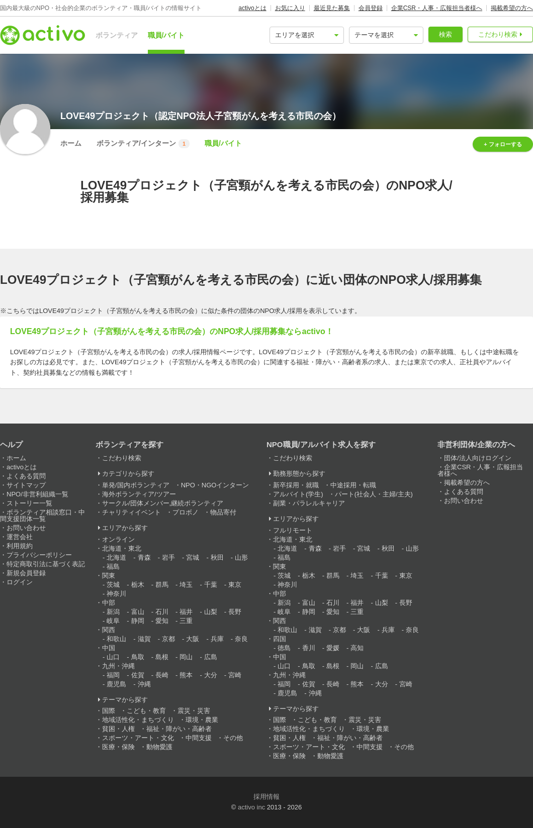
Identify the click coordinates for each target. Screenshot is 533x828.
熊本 (186, 675)
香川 (308, 648)
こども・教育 (146, 710)
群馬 (161, 584)
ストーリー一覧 (29, 503)
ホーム (70, 143)
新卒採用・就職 (296, 485)
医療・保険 (118, 747)
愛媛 (332, 648)
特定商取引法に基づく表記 (46, 564)
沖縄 (144, 684)
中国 (108, 648)
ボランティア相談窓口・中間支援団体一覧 (42, 515)
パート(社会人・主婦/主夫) (374, 494)
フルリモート (292, 530)
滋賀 (144, 639)
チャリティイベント (131, 512)
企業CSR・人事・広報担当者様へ (436, 8)
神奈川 (116, 593)
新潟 (113, 611)
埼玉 (186, 584)
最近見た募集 (332, 8)
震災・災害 (193, 710)
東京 (234, 584)
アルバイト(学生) (298, 494)
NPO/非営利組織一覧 (37, 494)
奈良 (241, 639)
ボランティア (117, 35)
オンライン (118, 539)
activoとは (252, 8)
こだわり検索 (497, 34)
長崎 (161, 675)
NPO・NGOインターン (215, 485)
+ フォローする (502, 144)
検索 (445, 34)
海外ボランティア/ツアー (139, 494)
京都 (168, 639)
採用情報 (266, 796)
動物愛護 (159, 747)
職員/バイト (166, 35)
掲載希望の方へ (512, 8)
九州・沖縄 (118, 666)
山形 (241, 557)
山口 (113, 657)
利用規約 (20, 546)
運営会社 (20, 537)
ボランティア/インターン (143, 143)
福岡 (113, 675)
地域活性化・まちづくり (138, 719)
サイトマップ (26, 485)
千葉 (210, 584)
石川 (161, 611)
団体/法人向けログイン (477, 458)
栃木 (137, 584)
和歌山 (116, 639)
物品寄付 (223, 512)
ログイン (20, 582)
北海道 (116, 557)
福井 (186, 611)
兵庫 (217, 639)
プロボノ (185, 512)
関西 (108, 630)
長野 (234, 611)
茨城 (113, 584)
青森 (144, 557)
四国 (279, 639)
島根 (161, 657)
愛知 (161, 621)
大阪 (192, 639)
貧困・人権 (118, 729)
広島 (210, 657)
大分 (210, 675)
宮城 (192, 557)
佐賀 (137, 675)
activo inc (251, 807)
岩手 (168, 557)
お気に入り (290, 8)
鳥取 (137, 657)
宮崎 (234, 675)
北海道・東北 (121, 548)
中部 (108, 602)
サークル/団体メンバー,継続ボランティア (162, 503)
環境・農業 (202, 719)
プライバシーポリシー (39, 555)
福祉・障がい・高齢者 (179, 729)
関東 (108, 575)
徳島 (284, 648)
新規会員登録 (26, 573)
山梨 (210, 611)
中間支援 (199, 738)
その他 (233, 738)
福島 (113, 566)
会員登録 (371, 8)
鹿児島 (116, 684)
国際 (108, 710)
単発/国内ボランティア (135, 485)
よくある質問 (26, 476)
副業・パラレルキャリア (309, 503)
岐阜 (113, 621)
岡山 (186, 657)
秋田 (217, 557)
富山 (137, 611)
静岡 (137, 621)
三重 (186, 621)
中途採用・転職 (353, 485)
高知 (357, 648)
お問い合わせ (26, 528)
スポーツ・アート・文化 (138, 738)
